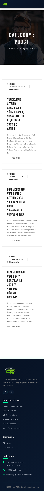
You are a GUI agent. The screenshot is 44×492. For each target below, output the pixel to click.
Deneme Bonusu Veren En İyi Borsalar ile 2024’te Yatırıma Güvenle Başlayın (16, 285)
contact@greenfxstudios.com (19, 475)
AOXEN (12, 84)
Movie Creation (9, 424)
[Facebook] (5, 392)
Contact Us (8, 447)
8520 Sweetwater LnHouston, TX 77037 (15, 463)
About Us (7, 443)
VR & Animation (10, 415)
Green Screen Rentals (13, 406)
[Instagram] (11, 392)
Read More (16, 158)
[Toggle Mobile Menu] (39, 4)
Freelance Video (10, 419)
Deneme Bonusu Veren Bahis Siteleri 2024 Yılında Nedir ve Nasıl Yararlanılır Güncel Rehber (16, 202)
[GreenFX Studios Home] (5, 4)
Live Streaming (9, 411)
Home (12, 48)
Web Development (11, 428)
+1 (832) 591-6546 (13, 470)
